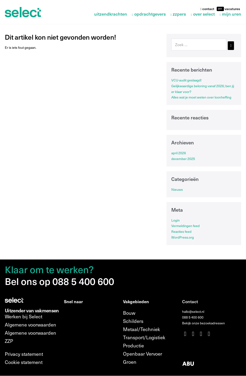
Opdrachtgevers (150, 14)
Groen (129, 361)
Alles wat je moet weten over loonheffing (201, 97)
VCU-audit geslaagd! (186, 80)
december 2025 (183, 158)
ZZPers (179, 14)
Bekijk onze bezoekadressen (203, 323)
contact (207, 8)
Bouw (129, 312)
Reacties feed (181, 231)
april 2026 (178, 153)
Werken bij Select (23, 316)
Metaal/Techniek (141, 329)
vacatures (232, 8)
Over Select (204, 14)
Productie (133, 345)
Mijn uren (231, 14)
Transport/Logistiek (144, 337)
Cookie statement (24, 362)
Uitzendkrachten (110, 14)
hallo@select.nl (193, 311)
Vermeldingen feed (185, 225)
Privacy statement (24, 354)
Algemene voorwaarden (30, 324)
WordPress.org (182, 237)
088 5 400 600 (192, 317)
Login (175, 220)
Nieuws (177, 189)
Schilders (133, 321)
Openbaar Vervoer (142, 353)
